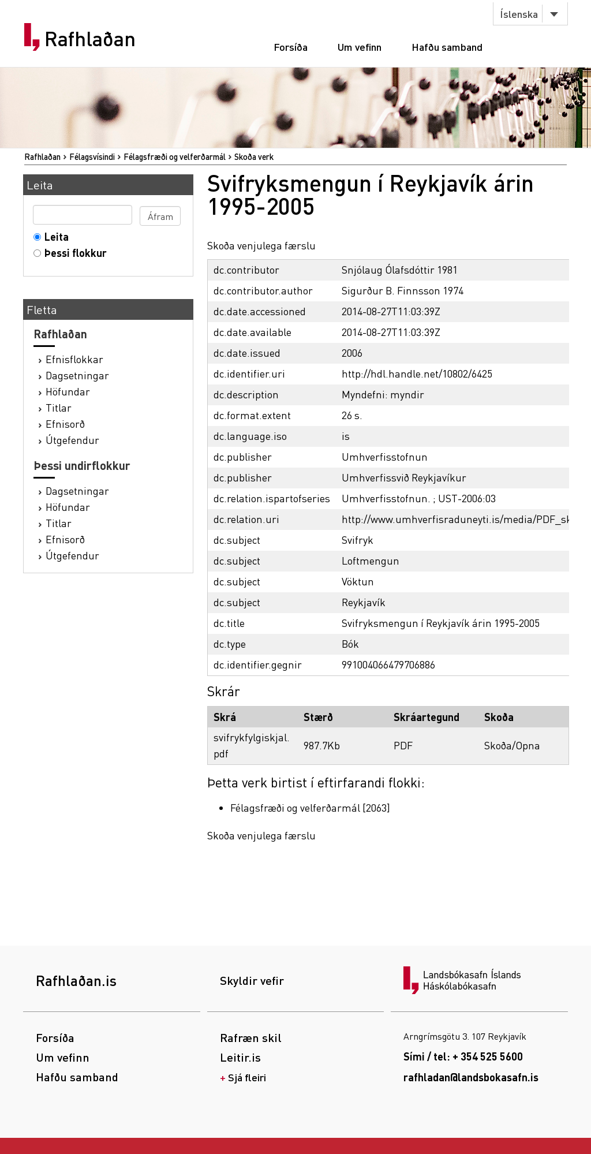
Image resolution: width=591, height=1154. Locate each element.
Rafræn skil (251, 1037)
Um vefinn (359, 46)
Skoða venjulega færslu (261, 245)
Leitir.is (240, 1057)
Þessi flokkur (73, 252)
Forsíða (291, 46)
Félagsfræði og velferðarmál (175, 156)
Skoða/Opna (512, 745)
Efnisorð (65, 423)
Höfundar (68, 391)
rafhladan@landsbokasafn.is (470, 1077)
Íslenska (519, 13)
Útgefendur (72, 439)
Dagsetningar (77, 375)
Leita (54, 236)
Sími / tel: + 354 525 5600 (463, 1056)
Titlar (59, 407)
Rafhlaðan (90, 39)
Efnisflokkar (74, 358)
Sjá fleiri (247, 1077)
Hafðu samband (447, 46)
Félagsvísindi (92, 156)
